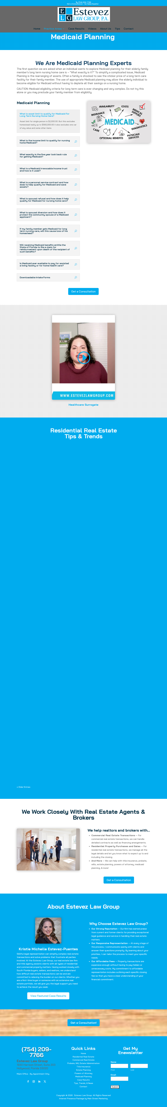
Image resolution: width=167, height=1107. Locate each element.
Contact (128, 29)
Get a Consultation (83, 291)
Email (113, 1075)
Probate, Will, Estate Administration (83, 1063)
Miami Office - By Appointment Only (33, 1074)
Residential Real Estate (83, 1056)
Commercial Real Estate (83, 1060)
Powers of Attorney (83, 1073)
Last (132, 1070)
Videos (92, 29)
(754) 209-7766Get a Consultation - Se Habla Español (82, 3)
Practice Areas (53, 29)
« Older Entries (23, 787)
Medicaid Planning (83, 1076)
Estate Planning (83, 1070)
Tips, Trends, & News (83, 1083)
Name (113, 1062)
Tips (117, 29)
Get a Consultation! (84, 1022)
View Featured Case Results (48, 995)
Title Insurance (83, 1066)
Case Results (76, 29)
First (113, 1070)
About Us (105, 29)
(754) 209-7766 (37, 1052)
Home (37, 29)
